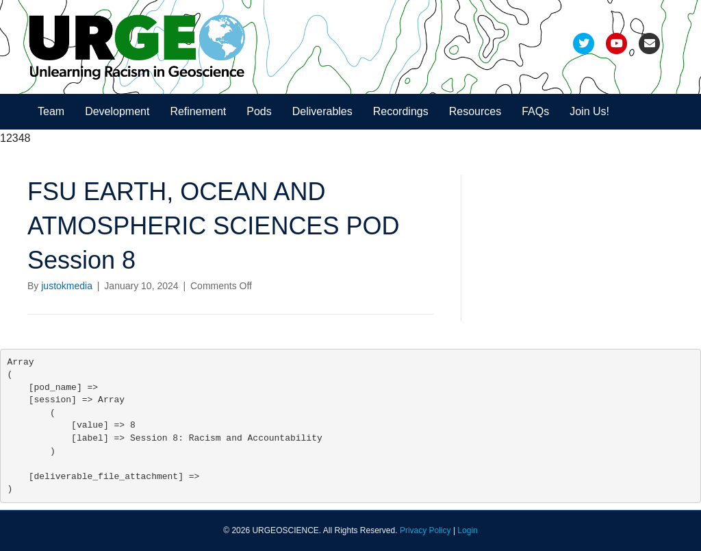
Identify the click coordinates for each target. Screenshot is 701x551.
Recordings (401, 111)
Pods (258, 111)
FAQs (535, 111)
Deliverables (322, 111)
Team (51, 111)
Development (117, 111)
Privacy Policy (425, 530)
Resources (475, 111)
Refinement (198, 111)
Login (467, 530)
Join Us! (589, 111)
